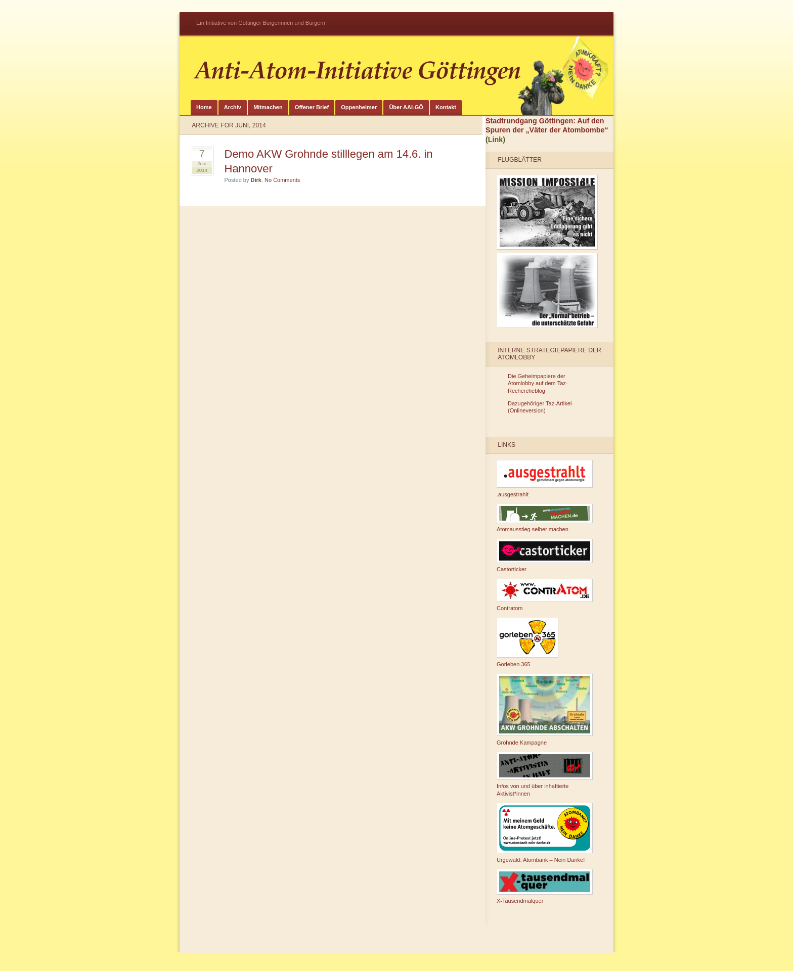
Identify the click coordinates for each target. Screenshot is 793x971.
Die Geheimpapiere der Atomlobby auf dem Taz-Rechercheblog (537, 383)
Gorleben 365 (527, 642)
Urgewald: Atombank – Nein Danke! (545, 833)
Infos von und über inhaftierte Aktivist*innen (545, 774)
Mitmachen (267, 107)
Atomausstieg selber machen (545, 518)
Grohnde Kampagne (545, 709)
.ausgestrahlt (545, 478)
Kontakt (445, 107)
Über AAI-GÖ (406, 107)
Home (204, 107)
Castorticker (545, 556)
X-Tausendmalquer (545, 886)
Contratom (545, 595)
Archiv (232, 107)
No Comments (282, 180)
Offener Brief (312, 107)
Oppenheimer (359, 107)
